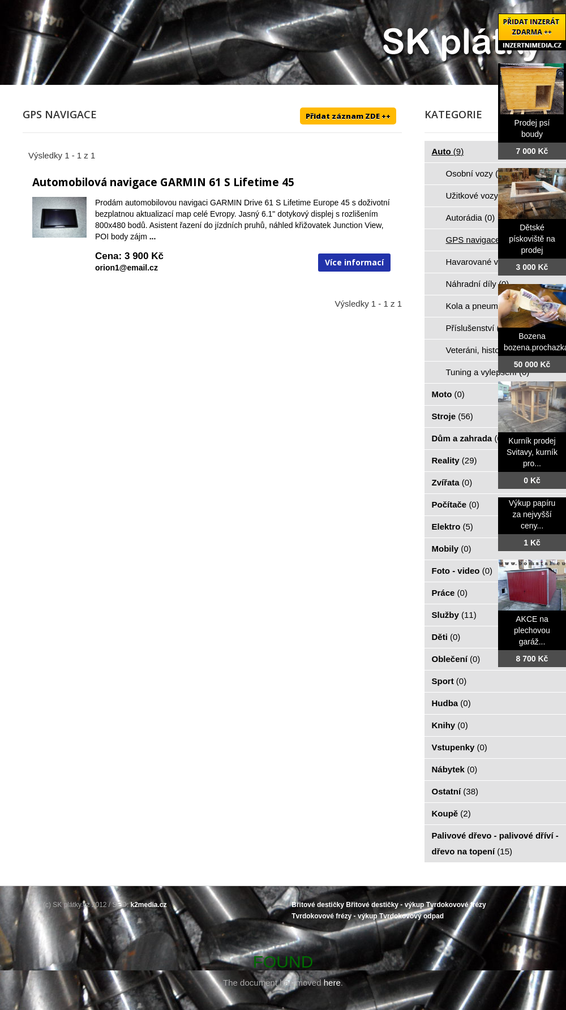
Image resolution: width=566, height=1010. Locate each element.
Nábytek (455, 769)
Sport (449, 681)
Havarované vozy (485, 262)
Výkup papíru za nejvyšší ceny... (532, 514)
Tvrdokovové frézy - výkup (334, 916)
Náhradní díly (477, 284)
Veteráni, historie (484, 350)
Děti (446, 637)
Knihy (450, 725)
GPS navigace (479, 239)
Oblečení (456, 659)
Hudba (451, 703)
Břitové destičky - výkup (385, 905)
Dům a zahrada (468, 438)
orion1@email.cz (126, 267)
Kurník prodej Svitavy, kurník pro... (532, 452)
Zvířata (452, 482)
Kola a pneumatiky (487, 306)
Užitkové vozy (478, 195)
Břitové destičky (317, 905)
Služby (454, 615)
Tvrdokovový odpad (411, 916)
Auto (448, 151)
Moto (448, 394)
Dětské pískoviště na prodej (532, 239)
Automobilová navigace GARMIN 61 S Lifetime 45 (163, 182)
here (332, 982)
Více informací (354, 262)
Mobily (451, 548)
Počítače (455, 504)
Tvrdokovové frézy (456, 905)
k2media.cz (149, 905)
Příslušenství (476, 328)
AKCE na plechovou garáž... (532, 630)
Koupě (451, 813)
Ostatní (455, 791)
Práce (450, 593)
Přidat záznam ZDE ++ (348, 116)
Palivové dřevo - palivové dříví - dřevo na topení (495, 843)
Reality (454, 460)
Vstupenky (459, 747)
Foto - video (462, 570)
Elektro (452, 526)
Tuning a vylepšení (488, 372)
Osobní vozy (476, 173)
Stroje (452, 416)
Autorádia (470, 217)
